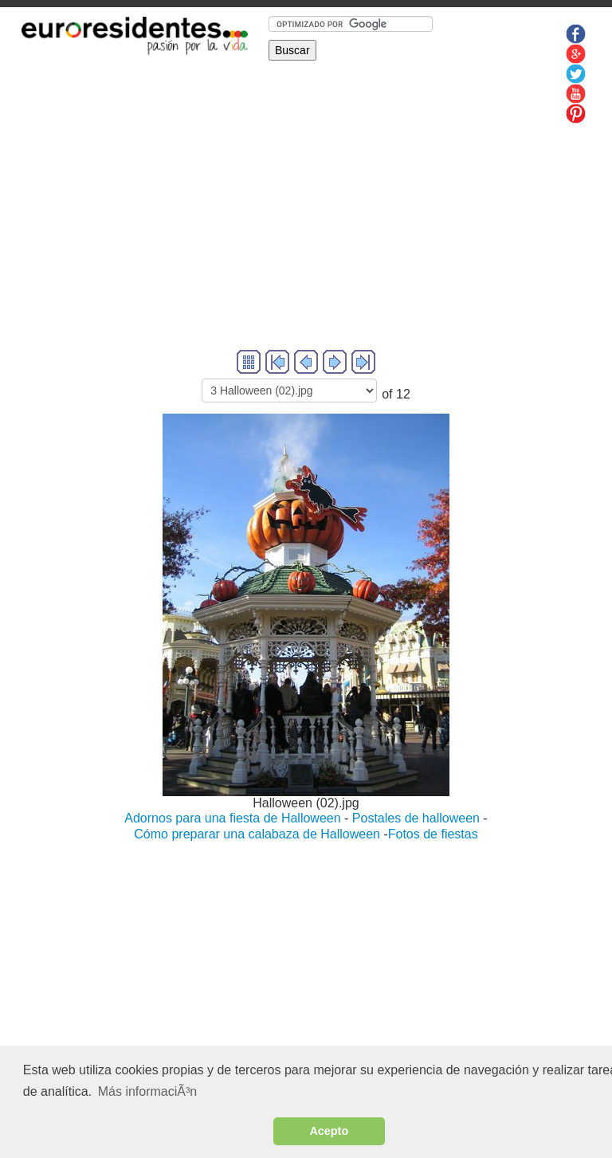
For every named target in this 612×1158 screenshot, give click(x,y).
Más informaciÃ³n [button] (147, 1091)
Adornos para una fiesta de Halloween (232, 818)
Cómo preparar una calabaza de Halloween (257, 834)
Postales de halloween (416, 818)
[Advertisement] (306, 235)
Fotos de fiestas (433, 834)
